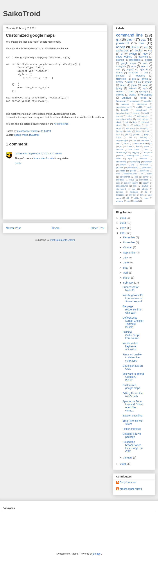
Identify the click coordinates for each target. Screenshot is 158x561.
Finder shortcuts (132, 428)
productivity (133, 167)
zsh (128, 201)
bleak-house (141, 110)
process (119, 167)
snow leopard (124, 56)
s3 (142, 174)
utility (136, 198)
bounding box (122, 113)
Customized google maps (131, 387)
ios (139, 82)
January (128, 457)
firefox (138, 131)
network (133, 88)
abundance (135, 101)
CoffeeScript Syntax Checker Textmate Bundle (133, 322)
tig (146, 192)
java (145, 63)
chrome (135, 47)
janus (134, 85)
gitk (126, 134)
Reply (18, 163)
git (117, 39)
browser (136, 113)
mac (142, 43)
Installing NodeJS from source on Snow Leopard (133, 298)
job (150, 143)
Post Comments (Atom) (62, 240)
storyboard (121, 189)
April (126, 272)
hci (130, 137)
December (129, 237)
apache (144, 69)
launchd (119, 149)
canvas (119, 116)
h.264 (118, 137)
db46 (118, 122)
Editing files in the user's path (133, 395)
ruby (145, 53)
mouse (146, 155)
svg (133, 189)
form (118, 134)
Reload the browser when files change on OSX (133, 446)
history (119, 82)
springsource (122, 186)
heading (143, 137)
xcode (143, 98)
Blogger (97, 553)
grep (146, 134)
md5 (121, 155)
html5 (130, 82)
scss (133, 66)
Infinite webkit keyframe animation (130, 346)
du (128, 125)
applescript (122, 50)
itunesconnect (139, 143)
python (133, 53)
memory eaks (133, 155)
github (145, 79)
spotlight (143, 91)
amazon (125, 104)
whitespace (146, 94)
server (145, 177)
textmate (134, 192)
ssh (134, 186)
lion (146, 149)
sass (145, 88)
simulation (143, 180)
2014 (123, 217)
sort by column (131, 183)
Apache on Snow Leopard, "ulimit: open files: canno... (133, 406)
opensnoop (135, 162)
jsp (121, 146)
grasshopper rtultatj (131, 488)
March (127, 277)
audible (139, 107)
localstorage (121, 152)
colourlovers (142, 116)
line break (134, 149)
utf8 (128, 198)
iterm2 (126, 143)
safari (149, 174)
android (120, 60)
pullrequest (147, 167)
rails (118, 174)
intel (134, 140)
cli (122, 53)
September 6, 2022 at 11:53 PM (45, 153)
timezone (120, 195)
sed (136, 177)
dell (126, 122)
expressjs (140, 75)
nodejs (120, 47)
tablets (145, 189)
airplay (130, 69)
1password (121, 101)
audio (149, 107)
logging (135, 152)
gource (136, 134)
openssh (148, 162)
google (148, 60)
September (129, 252)
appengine (142, 104)
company (133, 72)
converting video (124, 119)
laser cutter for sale (44, 158)
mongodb (121, 66)
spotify (146, 183)
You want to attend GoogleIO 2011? (133, 377)
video (146, 198)
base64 (124, 110)
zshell (136, 201)
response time (130, 174)
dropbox (120, 75)
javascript (34, 134)
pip (133, 165)
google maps (21, 134)
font (147, 131)
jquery (119, 88)
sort (118, 183)
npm (130, 158)
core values (142, 119)
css (150, 50)
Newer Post (13, 228)
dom (135, 122)
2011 (123, 233)
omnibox (143, 158)
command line (129, 35)
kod (137, 146)
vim (146, 47)
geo (134, 79)
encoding (130, 128)
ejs (147, 125)
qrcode (133, 171)
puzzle (122, 171)
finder (129, 131)
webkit (132, 94)
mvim (118, 158)
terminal (119, 192)
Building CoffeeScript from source (131, 335)
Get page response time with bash (132, 309)
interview (145, 140)
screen (119, 91)
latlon (146, 146)
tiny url (132, 195)
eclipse (137, 125)
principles (144, 165)
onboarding (121, 162)
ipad (118, 143)
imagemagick (122, 140)
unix (118, 69)
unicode (120, 94)
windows (126, 98)
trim (142, 195)
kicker (129, 146)
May (126, 267)
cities (130, 116)
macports (148, 152)
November (129, 242)
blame (119, 72)
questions (144, 171)
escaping (144, 128)
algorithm (148, 101)
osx (143, 39)
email (118, 128)
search (144, 66)
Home (56, 228)
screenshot (125, 177)
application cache (124, 107)
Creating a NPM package (132, 435)
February (128, 282)
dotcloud (145, 122)
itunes (123, 85)
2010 (123, 463)
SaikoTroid (22, 14)
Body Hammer (128, 482)
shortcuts (120, 180)
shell (131, 91)
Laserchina (21, 153)
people (123, 165)
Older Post (97, 228)
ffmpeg (119, 131)
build (146, 113)
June (126, 262)
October (128, 247)
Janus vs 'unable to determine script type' (132, 357)
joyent (145, 85)
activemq (143, 56)
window (119, 201)
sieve (131, 180)
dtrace (119, 125)
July (125, 257)
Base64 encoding (132, 415)
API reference (61, 123)
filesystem (121, 79)
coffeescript (134, 60)
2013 (123, 222)
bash (130, 39)
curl (146, 72)
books (138, 50)
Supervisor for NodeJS (131, 289)
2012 (123, 228)
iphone (148, 82)
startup (145, 186)
